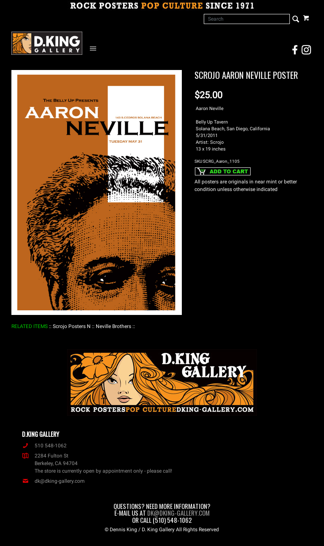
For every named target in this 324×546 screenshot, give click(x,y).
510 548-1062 (44, 446)
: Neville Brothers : (113, 326)
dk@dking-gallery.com (53, 481)
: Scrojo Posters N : (71, 326)
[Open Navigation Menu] (95, 48)
